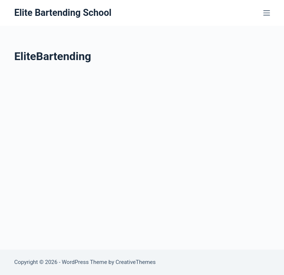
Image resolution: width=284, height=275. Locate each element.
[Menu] (266, 13)
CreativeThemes (136, 262)
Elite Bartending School (62, 12)
